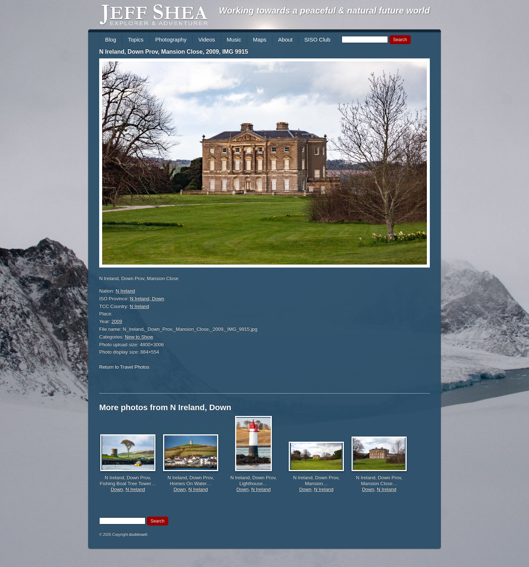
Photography (171, 39)
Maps (259, 39)
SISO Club (317, 39)
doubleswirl (138, 534)
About (285, 39)
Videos (206, 39)
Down (117, 489)
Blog (110, 39)
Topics (136, 39)
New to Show (139, 337)
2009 (117, 321)
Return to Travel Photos (124, 367)
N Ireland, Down (147, 298)
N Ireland (125, 291)
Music (234, 39)
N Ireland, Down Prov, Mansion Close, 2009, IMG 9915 (173, 52)
